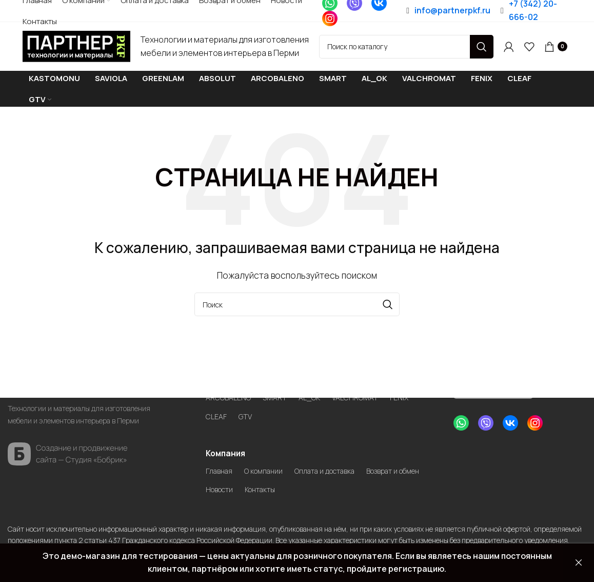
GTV (248, 414)
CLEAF (217, 414)
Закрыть (578, 563)
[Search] (406, 48)
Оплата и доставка (341, 469)
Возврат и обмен (238, 488)
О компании (270, 469)
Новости (299, 488)
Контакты (346, 488)
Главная (221, 469)
